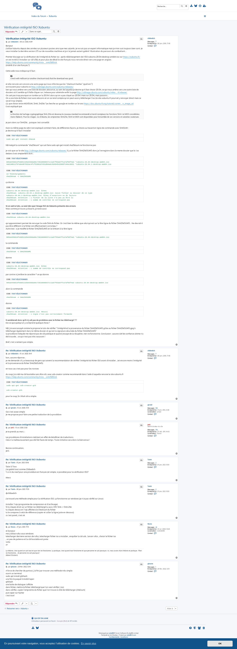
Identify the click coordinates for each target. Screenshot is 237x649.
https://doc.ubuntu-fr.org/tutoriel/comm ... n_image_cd (108, 103)
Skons (150, 524)
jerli (149, 425)
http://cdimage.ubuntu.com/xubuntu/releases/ (52, 86)
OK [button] (220, 643)
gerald (150, 405)
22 (156, 527)
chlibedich (151, 38)
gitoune (150, 564)
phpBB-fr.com (131, 635)
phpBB (111, 633)
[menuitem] (191, 6)
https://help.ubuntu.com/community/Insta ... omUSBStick (31, 62)
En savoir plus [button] (88, 643)
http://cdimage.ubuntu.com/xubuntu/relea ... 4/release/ (102, 92)
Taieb (150, 459)
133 (156, 408)
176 (157, 430)
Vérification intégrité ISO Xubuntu (27, 27)
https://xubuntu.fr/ (131, 57)
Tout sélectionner (20, 135)
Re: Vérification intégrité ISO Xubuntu (25, 350)
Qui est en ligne (41, 618)
